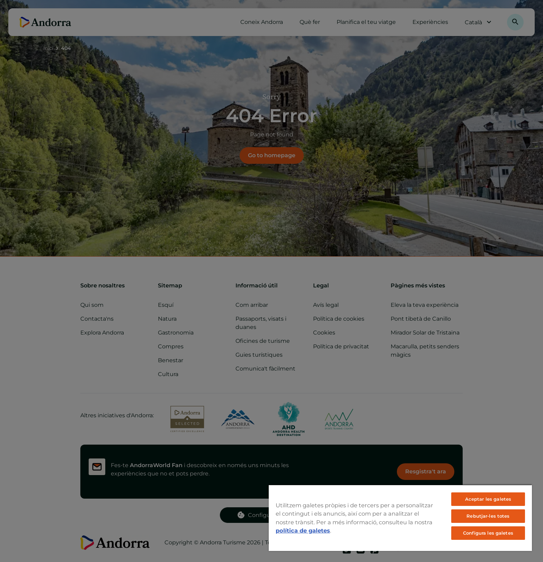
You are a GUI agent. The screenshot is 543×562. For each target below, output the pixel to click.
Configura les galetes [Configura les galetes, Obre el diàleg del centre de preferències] (488, 533)
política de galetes (303, 530)
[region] (400, 517)
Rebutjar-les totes (487, 516)
